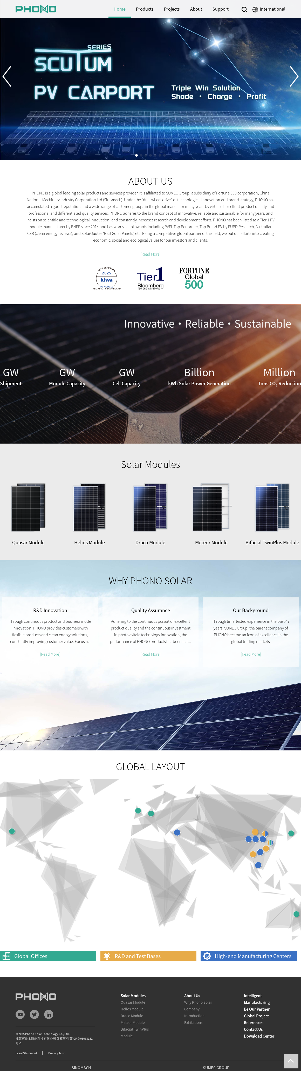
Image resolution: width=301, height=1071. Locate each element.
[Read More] (150, 254)
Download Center (259, 1036)
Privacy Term (56, 1053)
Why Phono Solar (198, 1002)
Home (120, 9)
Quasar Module (133, 1002)
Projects (172, 9)
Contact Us (253, 1029)
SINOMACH (81, 1067)
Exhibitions (193, 1022)
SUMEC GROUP (216, 1067)
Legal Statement (26, 1053)
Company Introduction (194, 1012)
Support (221, 9)
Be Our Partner (257, 1009)
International (272, 9)
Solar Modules (133, 995)
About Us (192, 995)
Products (145, 9)
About (196, 9)
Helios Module (132, 1009)
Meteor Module (133, 1022)
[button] (10, 76)
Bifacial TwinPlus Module (135, 1032)
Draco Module (132, 1015)
